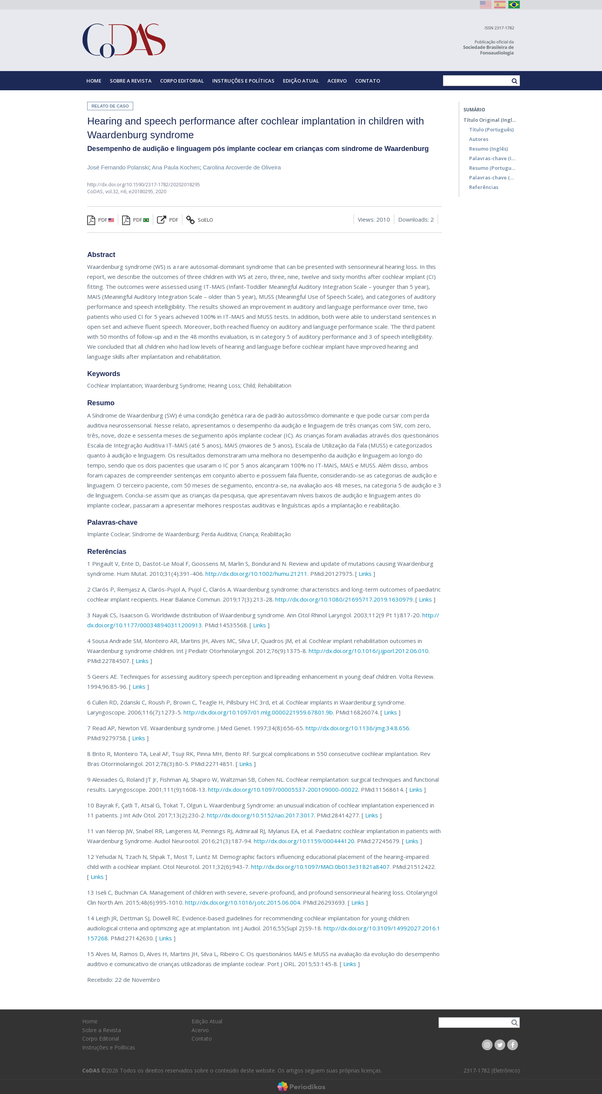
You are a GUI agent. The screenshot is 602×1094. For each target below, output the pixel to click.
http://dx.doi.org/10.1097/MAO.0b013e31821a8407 (320, 866)
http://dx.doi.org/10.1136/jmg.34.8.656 (357, 728)
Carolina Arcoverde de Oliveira (242, 167)
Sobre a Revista (131, 80)
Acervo (337, 80)
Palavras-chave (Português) (492, 177)
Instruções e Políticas (243, 80)
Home (93, 80)
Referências (483, 187)
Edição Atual (301, 80)
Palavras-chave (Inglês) (492, 158)
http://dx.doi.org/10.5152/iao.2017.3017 (260, 815)
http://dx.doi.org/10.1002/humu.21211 (256, 573)
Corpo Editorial (182, 80)
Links (365, 573)
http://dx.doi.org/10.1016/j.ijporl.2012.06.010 (368, 651)
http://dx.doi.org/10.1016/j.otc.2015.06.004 (242, 902)
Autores (478, 139)
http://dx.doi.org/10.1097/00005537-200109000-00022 (283, 789)
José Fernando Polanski (118, 167)
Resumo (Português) (492, 167)
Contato (367, 80)
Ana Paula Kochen (176, 167)
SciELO (199, 219)
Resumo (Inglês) (488, 148)
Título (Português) (491, 129)
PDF (100, 219)
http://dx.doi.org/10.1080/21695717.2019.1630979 (344, 599)
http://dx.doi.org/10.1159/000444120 (304, 841)
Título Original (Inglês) (489, 119)
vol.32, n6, (117, 191)
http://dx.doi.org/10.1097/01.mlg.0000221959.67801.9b (258, 712)
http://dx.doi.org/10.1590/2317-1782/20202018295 (143, 184)
